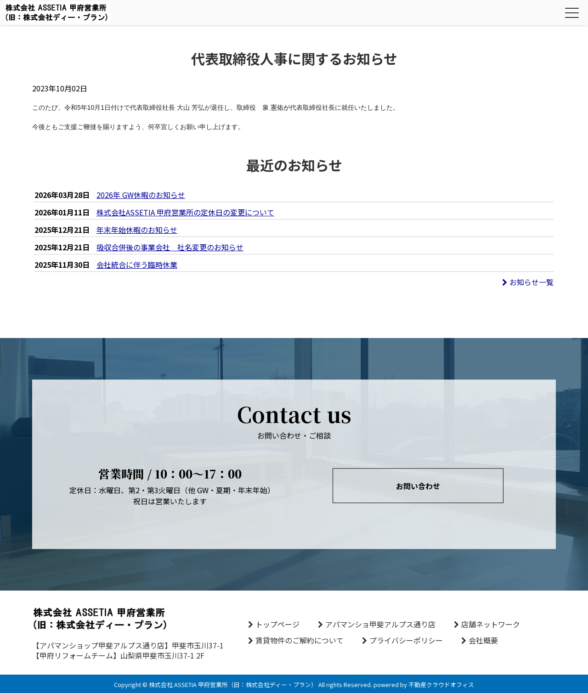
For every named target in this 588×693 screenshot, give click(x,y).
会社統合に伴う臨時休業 (136, 264)
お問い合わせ (418, 485)
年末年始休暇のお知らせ (136, 229)
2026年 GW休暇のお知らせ (140, 194)
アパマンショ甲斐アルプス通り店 (380, 624)
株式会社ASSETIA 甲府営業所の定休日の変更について (185, 212)
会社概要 (483, 640)
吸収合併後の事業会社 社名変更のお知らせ (169, 247)
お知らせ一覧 (528, 281)
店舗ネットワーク (490, 624)
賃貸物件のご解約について (299, 640)
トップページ (277, 624)
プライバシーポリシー (406, 640)
